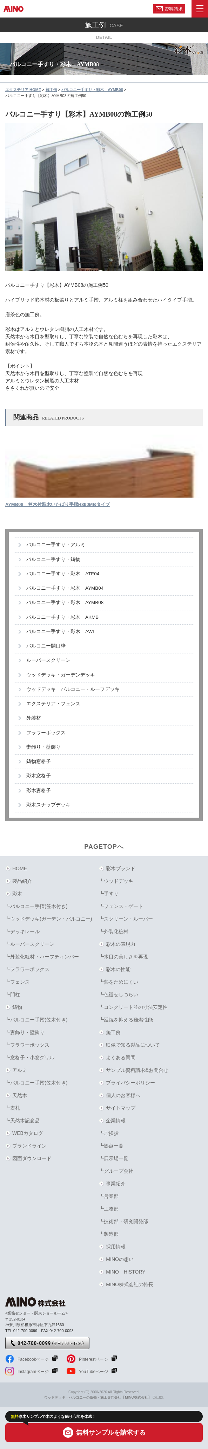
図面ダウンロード (32, 1158)
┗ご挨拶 (109, 1133)
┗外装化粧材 (113, 931)
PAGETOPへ (103, 846)
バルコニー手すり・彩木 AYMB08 (64, 602)
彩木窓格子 (38, 775)
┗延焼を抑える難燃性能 (126, 1019)
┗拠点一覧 (111, 1146)
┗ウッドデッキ (116, 881)
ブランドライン (29, 1146)
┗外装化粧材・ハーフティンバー (42, 956)
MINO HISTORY (125, 1272)
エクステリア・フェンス (53, 703)
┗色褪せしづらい (118, 994)
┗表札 (12, 1108)
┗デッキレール (22, 931)
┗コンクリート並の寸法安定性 (133, 1007)
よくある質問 (120, 1057)
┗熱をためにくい (118, 982)
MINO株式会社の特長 (129, 1284)
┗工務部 (109, 1209)
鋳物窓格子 (38, 761)
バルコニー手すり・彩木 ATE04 (62, 573)
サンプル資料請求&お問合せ (137, 1070)
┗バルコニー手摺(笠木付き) (36, 906)
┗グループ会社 (116, 1171)
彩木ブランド (120, 868)
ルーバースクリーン (48, 660)
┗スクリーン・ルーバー (126, 919)
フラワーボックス (46, 732)
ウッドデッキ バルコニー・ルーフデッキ (73, 689)
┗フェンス (17, 982)
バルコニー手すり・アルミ (55, 544)
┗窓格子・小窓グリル (29, 1057)
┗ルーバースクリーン (29, 944)
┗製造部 (109, 1234)
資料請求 (174, 8)
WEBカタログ (27, 1133)
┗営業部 (109, 1196)
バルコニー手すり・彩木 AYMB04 (64, 588)
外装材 (33, 718)
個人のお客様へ (123, 1095)
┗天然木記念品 (22, 1120)
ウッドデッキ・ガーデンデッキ (60, 675)
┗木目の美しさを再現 (123, 956)
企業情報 (116, 1120)
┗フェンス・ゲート (121, 906)
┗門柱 (12, 994)
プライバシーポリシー (130, 1083)
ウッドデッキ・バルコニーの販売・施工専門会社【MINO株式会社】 (98, 1397)
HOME (19, 868)
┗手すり (109, 893)
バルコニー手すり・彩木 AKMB (62, 617)
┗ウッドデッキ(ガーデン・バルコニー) (48, 919)
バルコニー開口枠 (46, 646)
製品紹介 (22, 881)
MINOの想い (120, 1259)
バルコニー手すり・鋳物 (53, 559)
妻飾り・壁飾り (43, 747)
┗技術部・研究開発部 (123, 1221)
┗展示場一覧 (113, 1158)
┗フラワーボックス (27, 969)
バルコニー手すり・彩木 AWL (60, 631)
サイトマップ (120, 1108)
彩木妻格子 (38, 790)
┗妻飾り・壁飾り (25, 1032)
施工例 (113, 1032)
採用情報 (116, 1246)
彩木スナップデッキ (48, 804)
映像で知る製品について (133, 1045)
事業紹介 (116, 1183)
